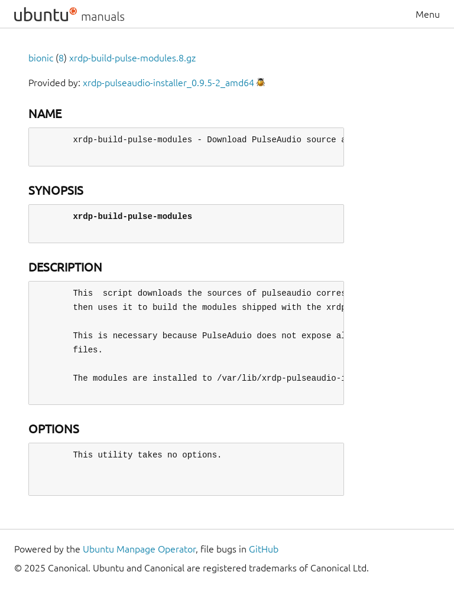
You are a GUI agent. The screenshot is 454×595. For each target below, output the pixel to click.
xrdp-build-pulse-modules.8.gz (132, 58)
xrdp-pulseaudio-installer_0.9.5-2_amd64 (168, 82)
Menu (428, 14)
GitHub (263, 549)
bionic (40, 58)
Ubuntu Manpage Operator (139, 549)
